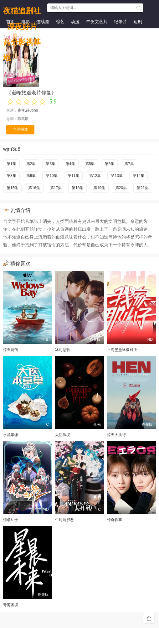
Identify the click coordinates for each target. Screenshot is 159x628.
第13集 (116, 175)
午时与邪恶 (64, 520)
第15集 (12, 188)
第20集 (121, 188)
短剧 (137, 21)
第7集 (129, 164)
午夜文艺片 (97, 21)
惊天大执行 (116, 435)
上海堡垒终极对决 (122, 350)
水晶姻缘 (10, 435)
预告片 (12, 33)
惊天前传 (10, 350)
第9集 (31, 175)
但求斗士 (10, 520)
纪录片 (120, 21)
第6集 (109, 164)
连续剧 (42, 21)
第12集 (95, 175)
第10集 (51, 175)
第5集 (90, 164)
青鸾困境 (10, 605)
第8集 (11, 175)
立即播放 (20, 129)
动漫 (75, 21)
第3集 (50, 164)
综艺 (60, 21)
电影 (25, 21)
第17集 (56, 188)
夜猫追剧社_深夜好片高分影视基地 (22, 10)
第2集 (31, 164)
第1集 (11, 164)
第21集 (142, 188)
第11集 (73, 175)
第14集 (138, 175)
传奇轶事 (114, 520)
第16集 (34, 188)
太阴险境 (62, 435)
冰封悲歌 (62, 350)
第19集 (99, 188)
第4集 (70, 164)
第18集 (77, 188)
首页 (10, 21)
